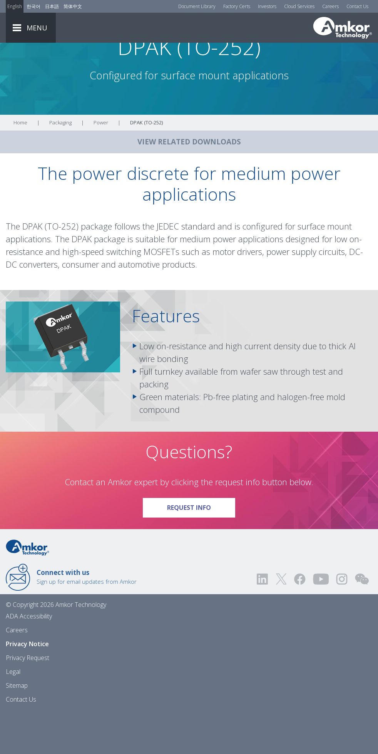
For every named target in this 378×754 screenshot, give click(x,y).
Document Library (197, 6)
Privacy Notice (27, 686)
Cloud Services (299, 6)
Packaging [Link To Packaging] (60, 164)
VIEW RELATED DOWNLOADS (189, 184)
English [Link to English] (14, 6)
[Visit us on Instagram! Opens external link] (342, 621)
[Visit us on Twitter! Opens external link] (281, 621)
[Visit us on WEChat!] (362, 621)
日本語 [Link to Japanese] (52, 6)
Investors (267, 6)
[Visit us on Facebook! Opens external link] (299, 621)
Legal (13, 713)
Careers (330, 6)
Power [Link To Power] (101, 164)
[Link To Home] (342, 27)
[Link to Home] (27, 589)
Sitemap (17, 727)
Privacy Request (27, 699)
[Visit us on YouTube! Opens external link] (321, 621)
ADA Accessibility (29, 658)
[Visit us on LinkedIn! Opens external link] (263, 621)
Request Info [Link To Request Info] (201, 547)
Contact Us (357, 6)
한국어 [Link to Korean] (33, 6)
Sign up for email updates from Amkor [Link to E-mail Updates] (87, 619)
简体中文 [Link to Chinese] (73, 6)
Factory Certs (236, 6)
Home (20, 164)
